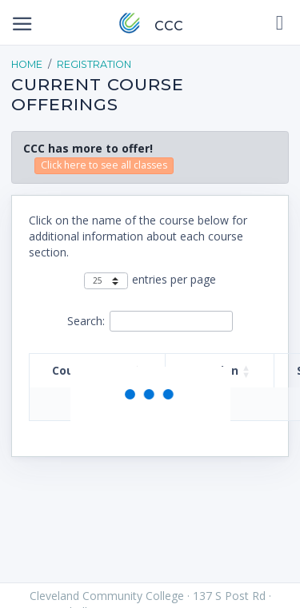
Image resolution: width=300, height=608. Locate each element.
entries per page (174, 279)
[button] (246, 371)
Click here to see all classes (104, 165)
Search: (86, 320)
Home (26, 64)
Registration (94, 64)
